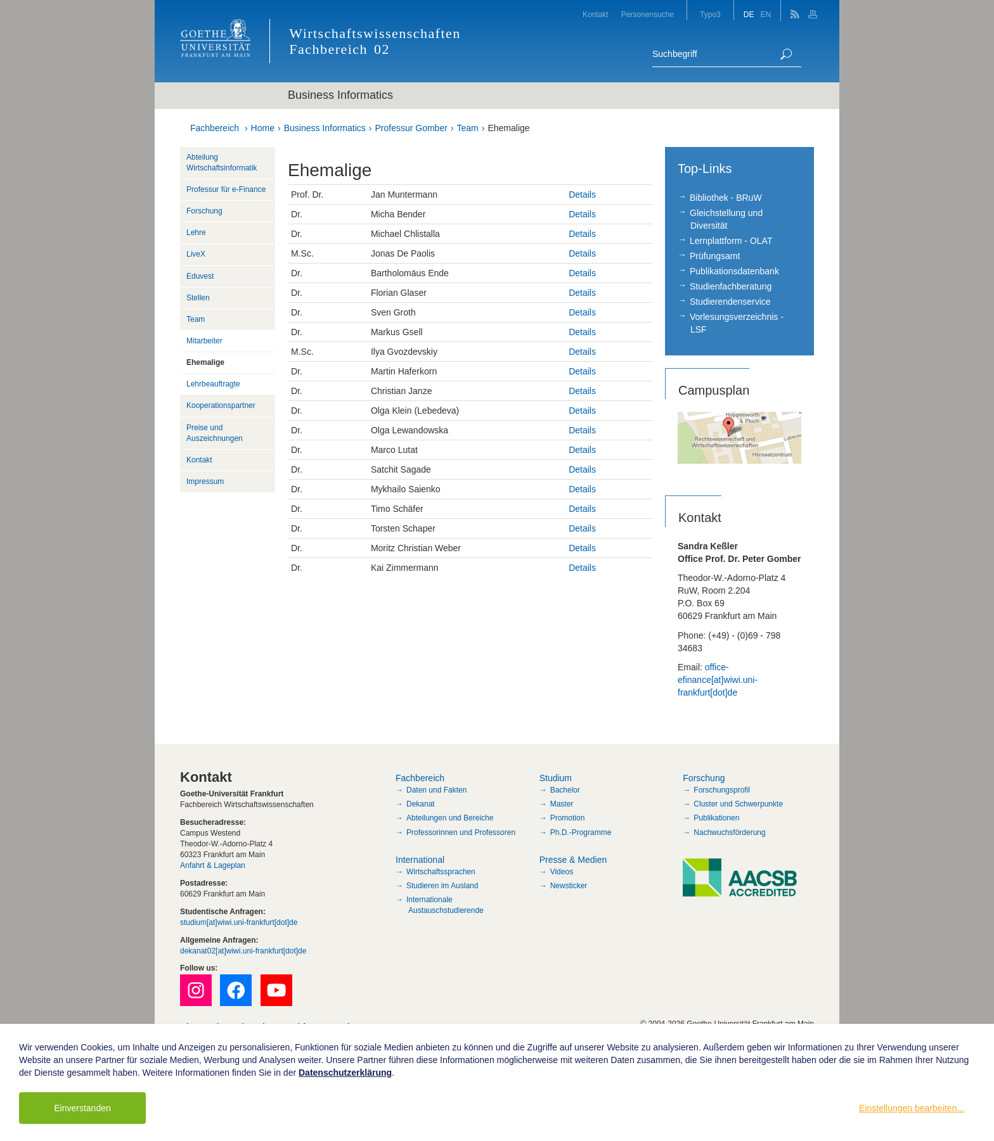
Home (262, 128)
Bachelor (565, 790)
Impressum (205, 481)
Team (468, 128)
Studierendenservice (730, 301)
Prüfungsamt (715, 256)
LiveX (195, 254)
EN (765, 14)
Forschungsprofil (722, 790)
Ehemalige (508, 128)
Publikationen (716, 817)
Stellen (198, 297)
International (420, 860)
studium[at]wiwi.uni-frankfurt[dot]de (238, 922)
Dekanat (420, 804)
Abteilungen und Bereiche (449, 817)
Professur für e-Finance (226, 189)
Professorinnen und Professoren (460, 832)
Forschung (204, 211)
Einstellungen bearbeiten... (911, 1108)
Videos (561, 871)
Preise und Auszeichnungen (214, 433)
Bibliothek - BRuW (726, 198)
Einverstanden (82, 1108)
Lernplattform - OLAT (731, 241)
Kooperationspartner (220, 405)
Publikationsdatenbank (734, 271)
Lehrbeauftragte (213, 383)
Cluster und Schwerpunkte (738, 804)
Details (582, 194)
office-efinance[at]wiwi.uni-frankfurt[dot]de (718, 680)
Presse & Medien (573, 860)
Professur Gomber (411, 128)
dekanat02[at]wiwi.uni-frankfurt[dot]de (243, 951)
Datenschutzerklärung (345, 1073)
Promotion (567, 817)
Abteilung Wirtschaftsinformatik (221, 162)
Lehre (196, 232)
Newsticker (569, 885)
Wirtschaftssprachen (440, 871)
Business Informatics (325, 128)
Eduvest (200, 276)
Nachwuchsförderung (729, 832)
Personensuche (647, 14)
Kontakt (596, 14)
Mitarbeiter (204, 340)
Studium (555, 778)
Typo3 (710, 14)
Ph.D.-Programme (581, 832)
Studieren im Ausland (442, 885)
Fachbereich (214, 128)
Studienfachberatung (730, 286)
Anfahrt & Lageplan (212, 865)
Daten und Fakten (436, 790)
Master (562, 804)
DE (749, 14)
